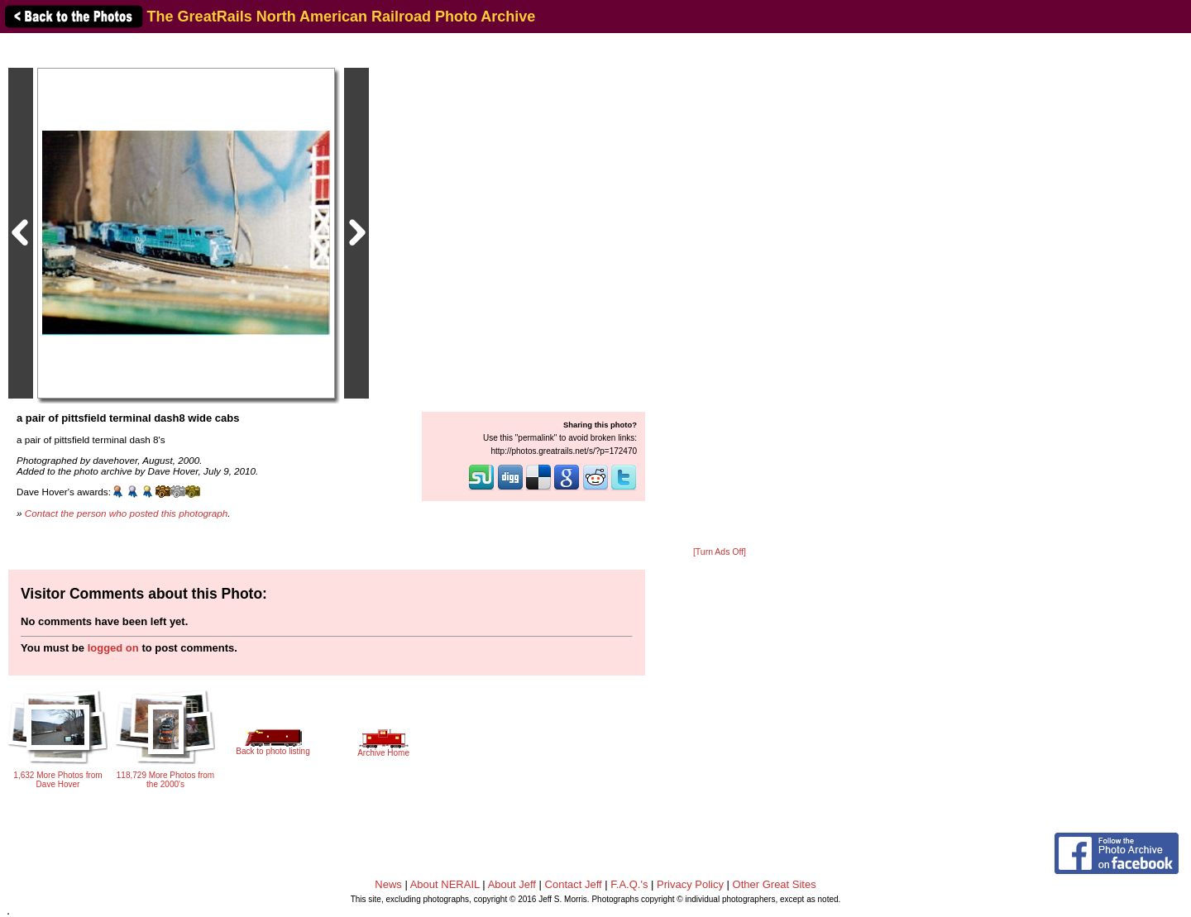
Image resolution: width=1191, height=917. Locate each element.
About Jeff (512, 884)
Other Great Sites (774, 884)
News (388, 884)
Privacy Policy (690, 884)
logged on (113, 648)
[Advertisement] (719, 291)
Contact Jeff (573, 884)
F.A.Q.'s (629, 884)
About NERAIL (445, 884)
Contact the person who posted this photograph (126, 513)
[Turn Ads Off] (719, 551)
